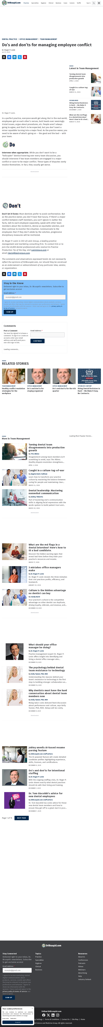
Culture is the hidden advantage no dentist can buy (47, 592)
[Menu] (99, 3)
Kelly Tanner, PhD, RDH (39, 674)
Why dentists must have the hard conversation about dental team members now (48, 693)
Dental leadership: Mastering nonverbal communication (46, 492)
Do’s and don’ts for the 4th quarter (64, 389)
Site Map (75, 1019)
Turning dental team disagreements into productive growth (77, 76)
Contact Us (66, 1019)
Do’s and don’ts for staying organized (35, 389)
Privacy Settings (37, 1019)
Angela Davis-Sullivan (39, 474)
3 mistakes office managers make (45, 569)
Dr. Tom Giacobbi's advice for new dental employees (46, 795)
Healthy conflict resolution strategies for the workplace (13, 390)
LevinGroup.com (38, 250)
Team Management (48, 39)
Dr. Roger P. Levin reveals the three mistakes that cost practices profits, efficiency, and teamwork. (48, 579)
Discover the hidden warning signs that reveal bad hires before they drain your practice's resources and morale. (45, 556)
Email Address (10, 293)
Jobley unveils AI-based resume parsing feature (47, 749)
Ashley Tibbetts (37, 497)
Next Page (21, 818)
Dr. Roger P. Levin (8, 50)
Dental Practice (9, 39)
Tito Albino (35, 454)
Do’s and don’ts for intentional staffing (47, 772)
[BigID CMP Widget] (17, 1016)
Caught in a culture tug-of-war (78, 88)
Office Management (28, 39)
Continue (37, 341)
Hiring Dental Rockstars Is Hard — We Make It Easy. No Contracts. (78, 105)
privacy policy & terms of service (15, 991)
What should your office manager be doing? (43, 646)
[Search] (94, 3)
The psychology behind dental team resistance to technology (47, 669)
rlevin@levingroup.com (19, 253)
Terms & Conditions (52, 1019)
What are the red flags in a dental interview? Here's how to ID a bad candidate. (78, 117)
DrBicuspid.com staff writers (42, 754)
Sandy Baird (35, 597)
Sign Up (9, 312)
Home (83, 1019)
